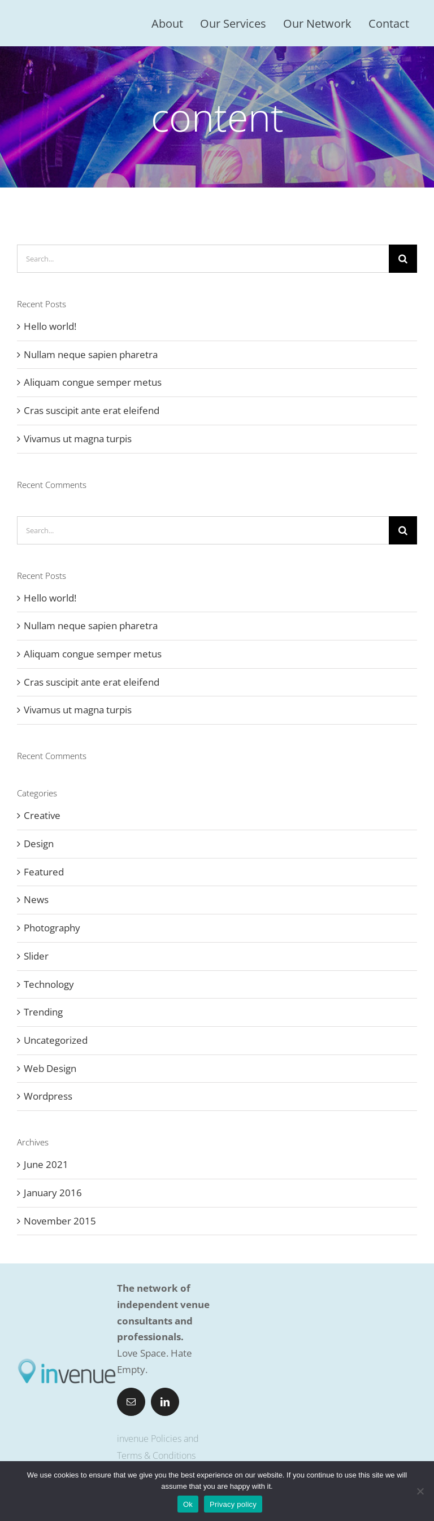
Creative (42, 815)
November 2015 (60, 1220)
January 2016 (53, 1192)
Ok (188, 1504)
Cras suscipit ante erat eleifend (91, 410)
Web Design (50, 1068)
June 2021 (46, 1164)
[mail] (131, 1402)
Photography (52, 927)
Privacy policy (233, 1504)
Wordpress (48, 1095)
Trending (43, 1011)
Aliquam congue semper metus (93, 382)
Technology (49, 984)
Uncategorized (56, 1040)
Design (39, 843)
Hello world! (50, 326)
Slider (36, 955)
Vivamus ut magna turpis (78, 438)
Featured (44, 871)
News (36, 899)
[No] (420, 1491)
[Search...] (203, 259)
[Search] (403, 259)
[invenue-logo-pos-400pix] (66, 1361)
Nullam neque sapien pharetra (91, 354)
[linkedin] (165, 1402)
